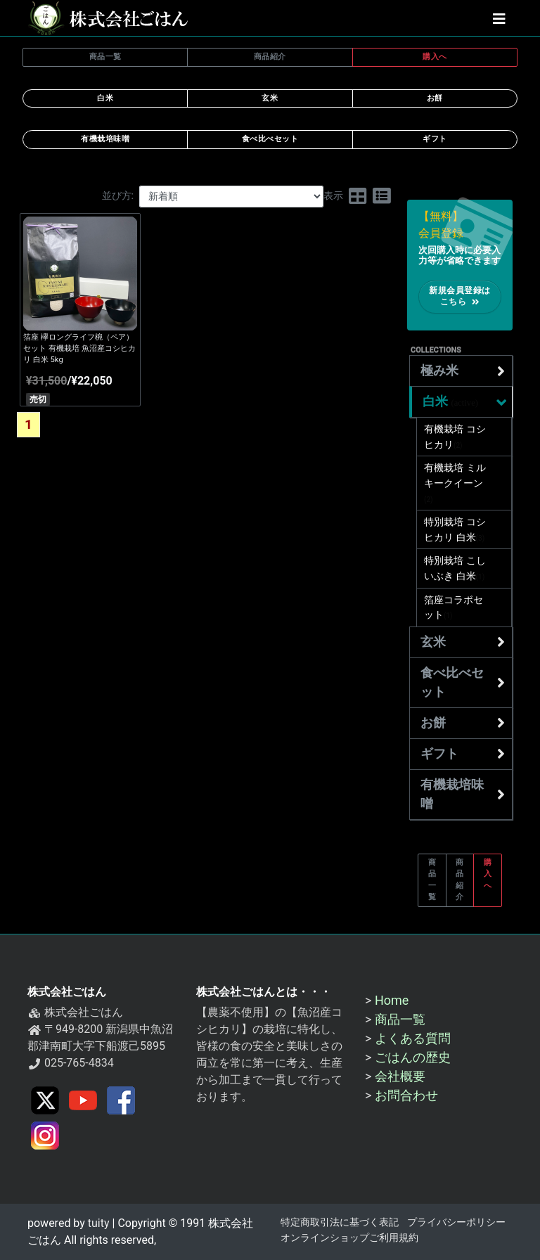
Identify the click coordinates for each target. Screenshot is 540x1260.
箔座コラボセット (453, 608)
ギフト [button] (435, 138)
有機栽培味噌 (462, 794)
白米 (466, 402)
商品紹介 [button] (270, 56)
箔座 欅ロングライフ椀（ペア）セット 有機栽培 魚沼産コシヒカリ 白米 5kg (79, 348)
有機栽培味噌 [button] (105, 138)
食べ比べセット (462, 682)
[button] (499, 18)
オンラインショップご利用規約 (349, 1238)
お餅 (462, 723)
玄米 (462, 642)
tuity (97, 1223)
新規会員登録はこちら (460, 296)
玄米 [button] (270, 98)
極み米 (462, 371)
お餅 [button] (435, 98)
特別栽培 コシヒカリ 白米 (455, 530)
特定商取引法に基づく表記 (340, 1222)
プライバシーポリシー (456, 1222)
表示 (333, 196)
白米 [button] (105, 98)
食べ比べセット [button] (270, 138)
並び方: (118, 196)
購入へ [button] (435, 56)
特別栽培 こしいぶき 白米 (455, 568)
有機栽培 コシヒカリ (455, 437)
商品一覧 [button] (105, 56)
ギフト (462, 753)
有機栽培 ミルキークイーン (455, 483)
